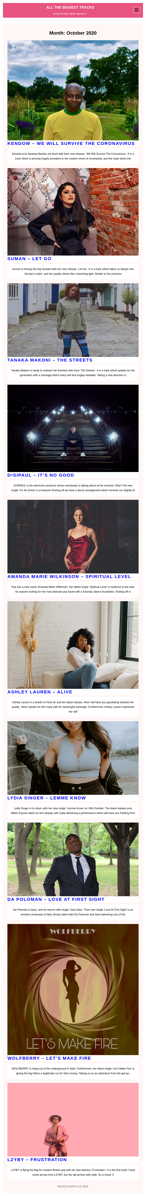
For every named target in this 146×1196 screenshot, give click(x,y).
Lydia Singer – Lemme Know (46, 797)
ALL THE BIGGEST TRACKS (70, 7)
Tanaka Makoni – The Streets (50, 360)
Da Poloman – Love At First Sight (56, 899)
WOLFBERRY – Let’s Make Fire (49, 1058)
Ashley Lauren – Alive (39, 691)
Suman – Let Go (29, 258)
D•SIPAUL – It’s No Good (40, 475)
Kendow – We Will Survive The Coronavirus (71, 143)
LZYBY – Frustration (37, 1159)
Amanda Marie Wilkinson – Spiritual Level (69, 576)
